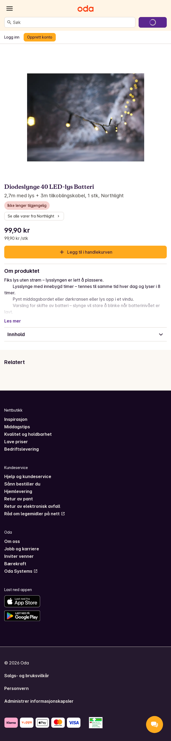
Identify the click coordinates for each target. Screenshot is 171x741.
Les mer (12, 321)
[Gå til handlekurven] (153, 22)
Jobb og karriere (21, 548)
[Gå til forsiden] (85, 8)
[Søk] (9, 22)
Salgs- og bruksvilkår (26, 675)
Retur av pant (18, 498)
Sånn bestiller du (22, 484)
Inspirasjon (15, 419)
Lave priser (16, 441)
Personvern (16, 688)
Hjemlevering (18, 491)
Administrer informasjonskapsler (39, 701)
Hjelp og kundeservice (27, 476)
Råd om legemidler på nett (34, 513)
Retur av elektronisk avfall (32, 506)
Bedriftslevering (21, 449)
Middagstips (17, 426)
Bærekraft (15, 563)
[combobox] (73, 22)
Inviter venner (19, 556)
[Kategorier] (9, 8)
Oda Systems (21, 571)
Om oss (12, 541)
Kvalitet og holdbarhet (28, 434)
